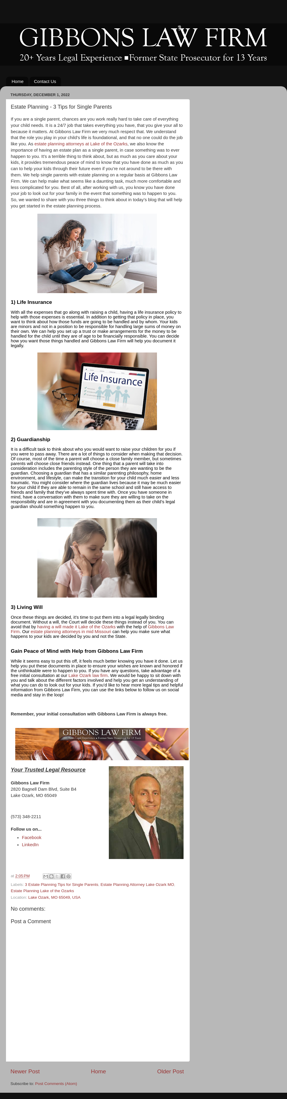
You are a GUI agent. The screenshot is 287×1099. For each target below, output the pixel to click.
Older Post (170, 1071)
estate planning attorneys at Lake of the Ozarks (80, 143)
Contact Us (45, 81)
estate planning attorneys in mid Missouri (71, 631)
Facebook (31, 837)
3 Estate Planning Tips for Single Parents (61, 884)
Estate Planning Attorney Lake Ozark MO (137, 884)
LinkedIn (30, 844)
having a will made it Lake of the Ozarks (76, 626)
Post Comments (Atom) (56, 1083)
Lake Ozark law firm (88, 675)
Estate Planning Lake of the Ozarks (42, 891)
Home (18, 81)
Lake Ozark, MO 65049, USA (54, 897)
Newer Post (25, 1071)
